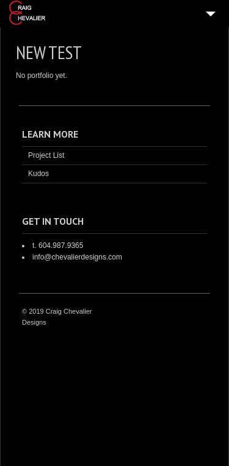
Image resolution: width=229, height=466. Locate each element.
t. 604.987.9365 (57, 245)
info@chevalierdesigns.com (77, 257)
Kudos (38, 173)
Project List (46, 155)
